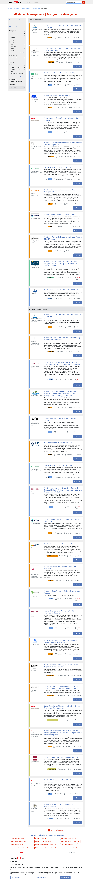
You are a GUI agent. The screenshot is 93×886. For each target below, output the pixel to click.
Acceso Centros (33, 864)
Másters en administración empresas (46, 844)
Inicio (24, 2)
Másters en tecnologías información (45, 847)
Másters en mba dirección (69, 844)
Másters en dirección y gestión (70, 838)
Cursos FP (44, 857)
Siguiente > (61, 830)
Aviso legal (57, 858)
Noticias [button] (29, 2)
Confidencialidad (59, 855)
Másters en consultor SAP (69, 847)
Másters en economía (42, 838)
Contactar (57, 853)
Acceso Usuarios (33, 861)
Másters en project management (44, 841)
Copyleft (57, 861)
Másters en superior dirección (18, 844)
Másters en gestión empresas (18, 838)
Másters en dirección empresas (70, 841)
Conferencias (45, 860)
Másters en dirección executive (19, 847)
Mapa (30, 853)
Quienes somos (32, 855)
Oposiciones (45, 867)
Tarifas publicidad (33, 858)
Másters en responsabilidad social (19, 841)
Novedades (35, 2)
